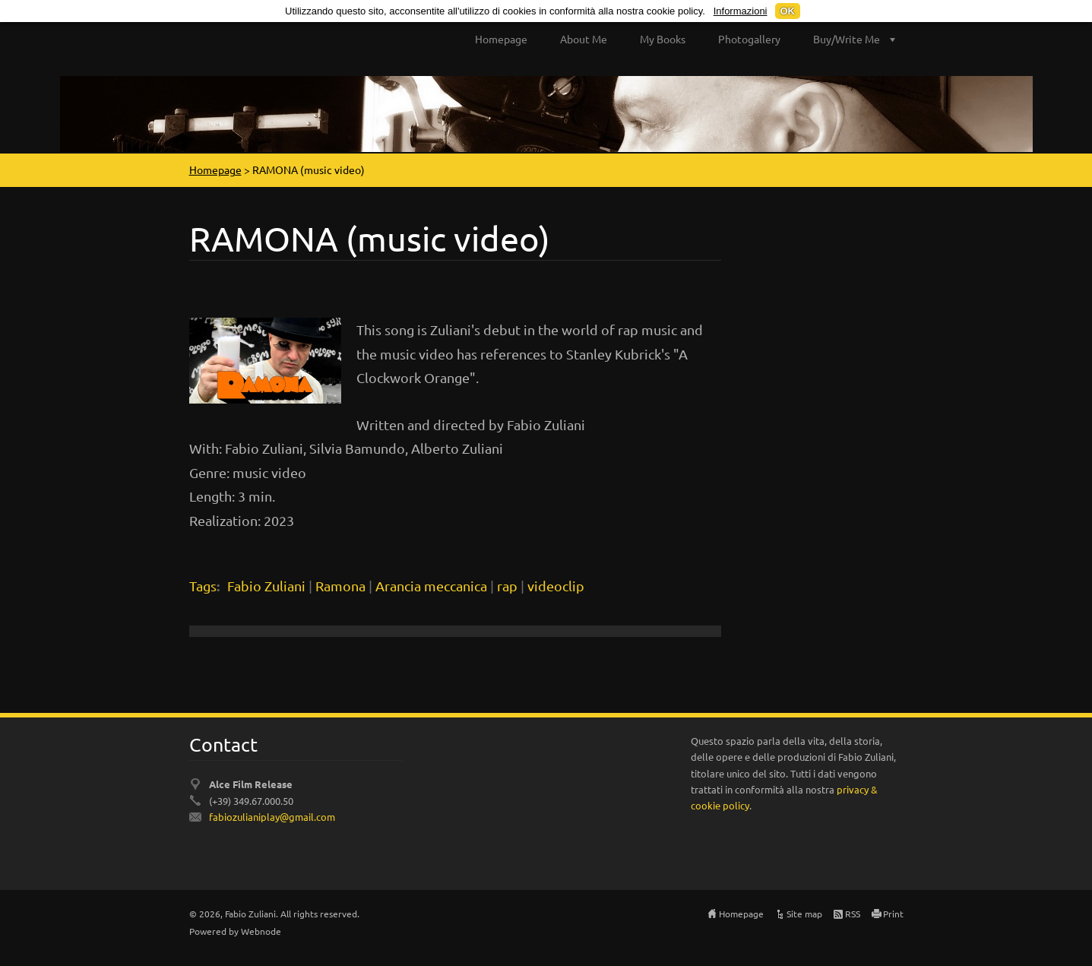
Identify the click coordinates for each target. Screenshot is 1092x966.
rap (507, 586)
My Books (662, 39)
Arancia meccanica (431, 586)
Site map (804, 913)
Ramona (340, 586)
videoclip (555, 586)
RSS (852, 913)
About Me (583, 39)
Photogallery (749, 39)
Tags (203, 586)
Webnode (261, 931)
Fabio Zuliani (266, 586)
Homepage (501, 39)
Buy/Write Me (846, 39)
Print (893, 913)
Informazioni (741, 11)
